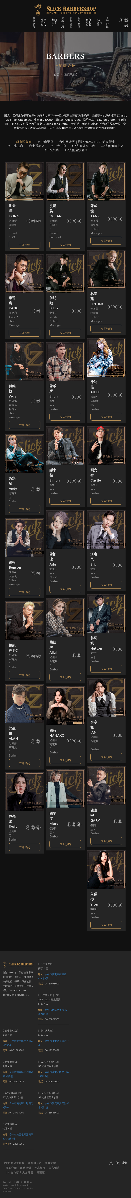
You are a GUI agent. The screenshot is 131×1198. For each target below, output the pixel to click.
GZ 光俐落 (99, 22)
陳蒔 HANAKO (56, 733)
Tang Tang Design (12, 1188)
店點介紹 (62, 22)
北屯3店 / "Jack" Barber (53, 575)
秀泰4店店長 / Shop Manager (15, 578)
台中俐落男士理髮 (14, 1163)
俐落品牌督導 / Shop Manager (96, 227)
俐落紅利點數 (88, 22)
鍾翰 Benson (15, 565)
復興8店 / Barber (94, 829)
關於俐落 (34, 22)
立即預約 (24, 245)
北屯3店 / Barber (13, 497)
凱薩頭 (41, 1172)
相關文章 (50, 1163)
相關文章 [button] (54, 22)
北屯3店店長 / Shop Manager (55, 319)
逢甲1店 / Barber (53, 405)
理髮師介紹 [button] (43, 22)
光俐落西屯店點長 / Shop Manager (15, 409)
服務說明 (71, 22)
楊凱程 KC (13, 648)
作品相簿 (79, 22)
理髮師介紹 (35, 1163)
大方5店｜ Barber (94, 657)
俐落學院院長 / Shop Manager (96, 314)
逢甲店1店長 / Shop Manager (15, 319)
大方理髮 (107, 22)
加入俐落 (54, 1167)
